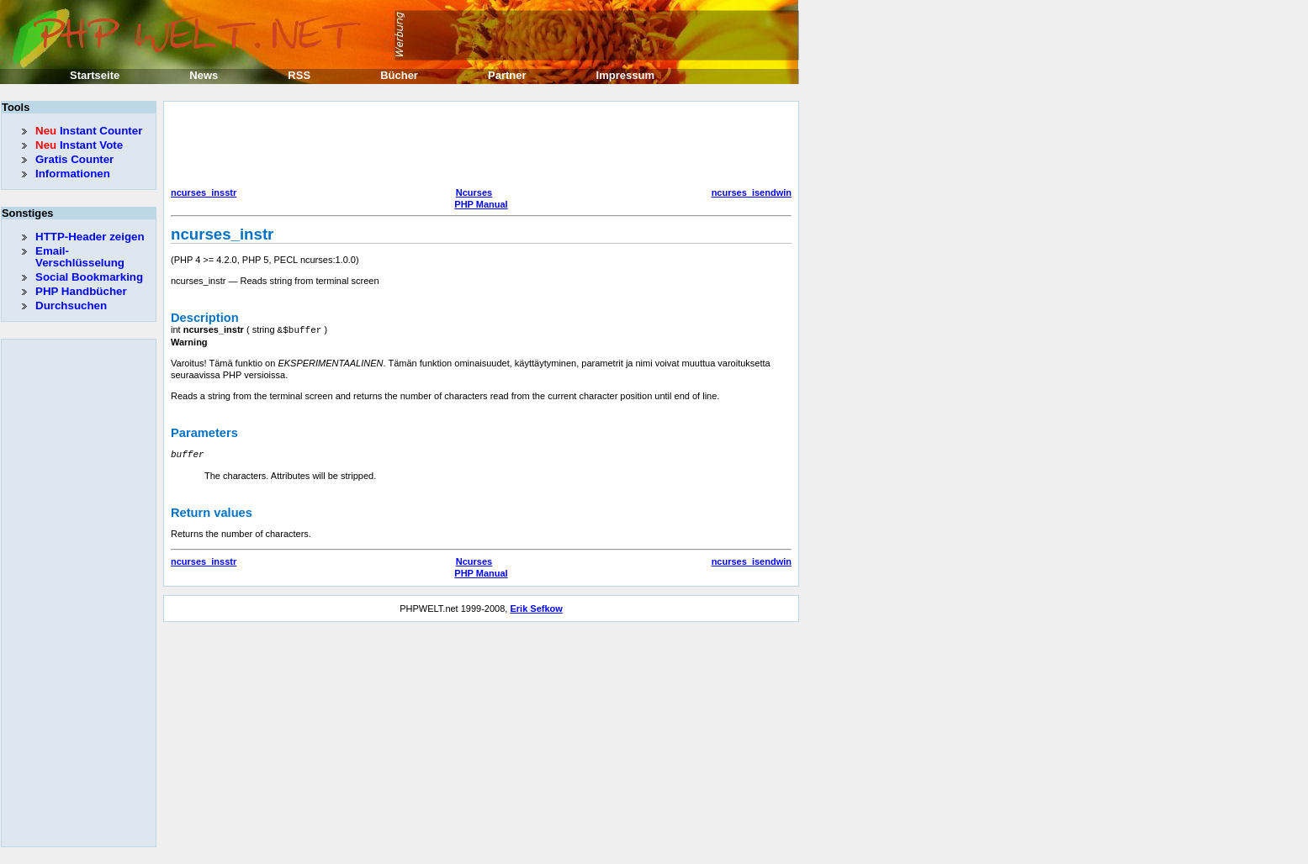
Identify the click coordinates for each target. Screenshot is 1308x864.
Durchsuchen (71, 305)
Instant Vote (79, 145)
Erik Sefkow (536, 607)
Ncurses (474, 192)
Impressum (625, 75)
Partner (507, 75)
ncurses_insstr (203, 192)
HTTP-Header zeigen (90, 236)
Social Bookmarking (89, 277)
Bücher (399, 75)
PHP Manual (480, 204)
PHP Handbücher (81, 291)
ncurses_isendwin (752, 192)
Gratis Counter (74, 159)
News (203, 75)
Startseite (94, 75)
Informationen (72, 173)
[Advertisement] (477, 146)
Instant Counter (88, 130)
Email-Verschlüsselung (79, 257)
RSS (299, 75)
